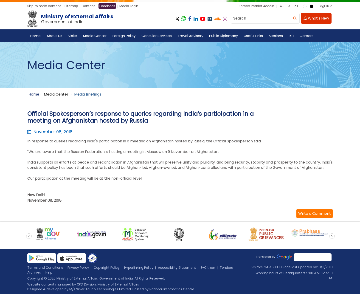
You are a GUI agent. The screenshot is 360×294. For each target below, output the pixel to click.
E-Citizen (208, 267)
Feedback (107, 6)
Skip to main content (44, 6)
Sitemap (71, 6)
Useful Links (253, 35)
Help (48, 272)
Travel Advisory (190, 35)
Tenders (226, 267)
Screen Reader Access (257, 6)
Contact (88, 6)
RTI (291, 35)
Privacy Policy (78, 267)
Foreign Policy (123, 35)
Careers (306, 35)
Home (35, 35)
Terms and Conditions (45, 267)
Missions (276, 35)
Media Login (128, 6)
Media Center (95, 35)
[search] (295, 18)
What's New (316, 18)
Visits (72, 35)
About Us (54, 35)
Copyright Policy (107, 267)
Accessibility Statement (177, 267)
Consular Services (156, 35)
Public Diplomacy (223, 35)
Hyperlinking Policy (138, 267)
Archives (34, 272)
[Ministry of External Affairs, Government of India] (71, 19)
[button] (314, 213)
